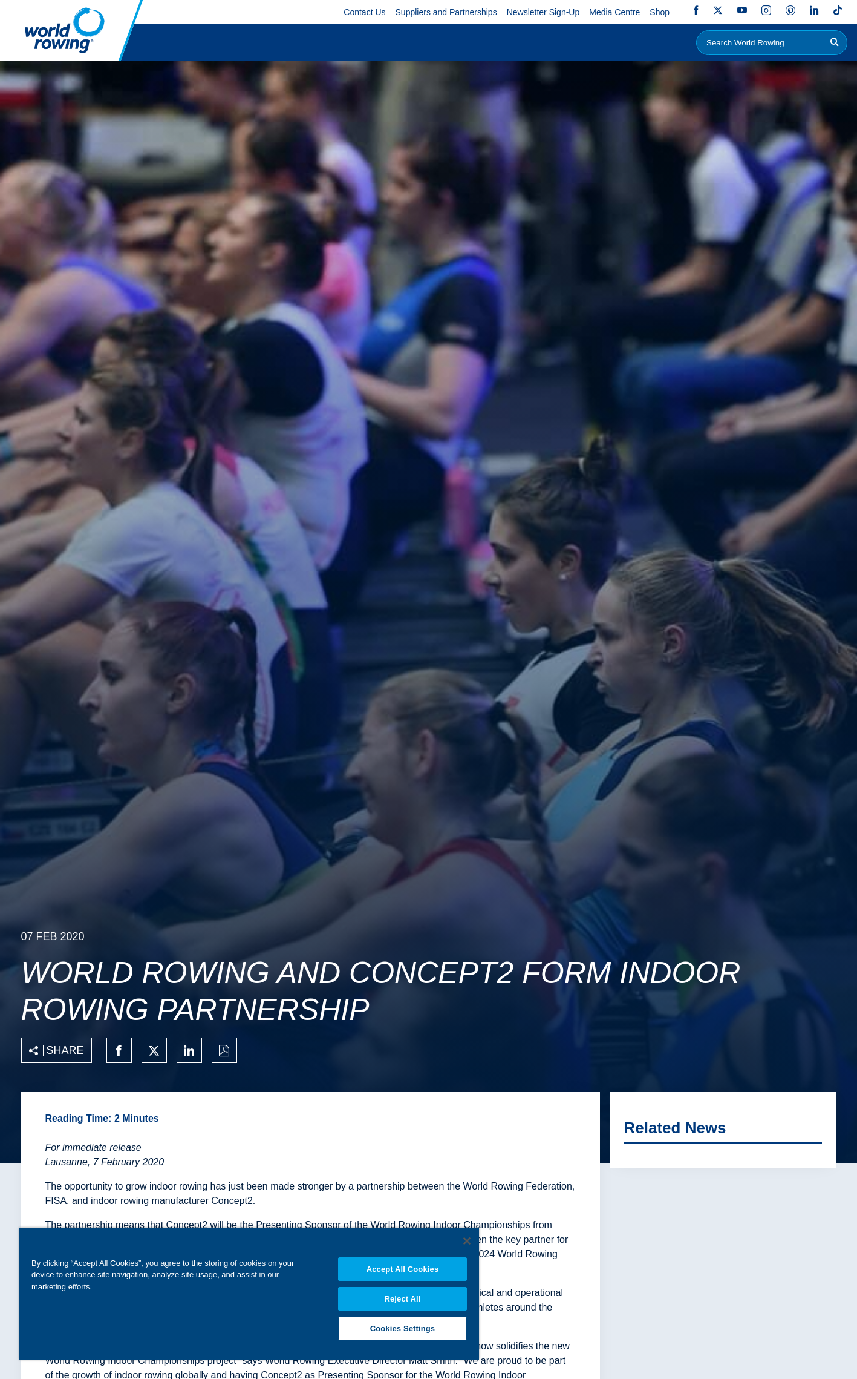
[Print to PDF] (224, 1050)
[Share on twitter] (154, 1050)
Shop (660, 12)
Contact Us (364, 12)
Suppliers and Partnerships (446, 12)
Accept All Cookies (403, 1269)
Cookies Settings (402, 1328)
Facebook (696, 10)
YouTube (742, 10)
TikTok (837, 10)
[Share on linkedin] (189, 1050)
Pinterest (790, 10)
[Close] (467, 1241)
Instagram (766, 10)
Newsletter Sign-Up (543, 12)
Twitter (718, 10)
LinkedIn (814, 10)
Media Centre (614, 12)
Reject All (402, 1298)
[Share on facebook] (119, 1050)
